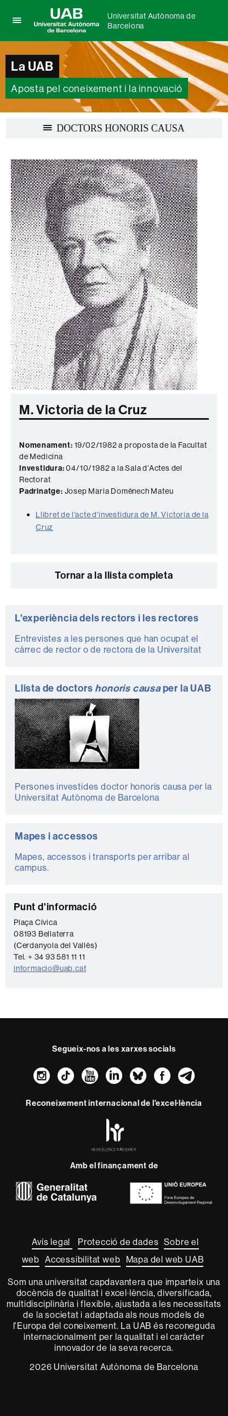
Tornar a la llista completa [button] (114, 575)
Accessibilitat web (82, 1259)
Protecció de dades (118, 1241)
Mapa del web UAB (165, 1259)
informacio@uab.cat (50, 968)
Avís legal (52, 1241)
